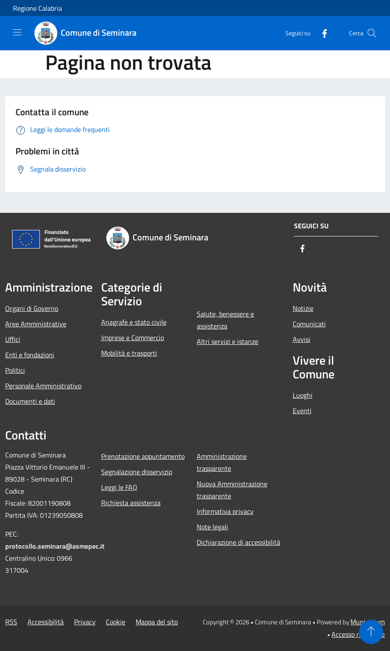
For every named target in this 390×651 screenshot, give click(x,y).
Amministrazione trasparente (222, 462)
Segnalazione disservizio (136, 472)
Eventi (302, 410)
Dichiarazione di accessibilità (238, 542)
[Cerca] (372, 33)
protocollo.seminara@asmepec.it (55, 546)
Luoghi (303, 395)
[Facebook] (321, 33)
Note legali (212, 527)
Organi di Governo (31, 308)
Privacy (85, 622)
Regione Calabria (37, 8)
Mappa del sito (157, 622)
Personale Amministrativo (43, 386)
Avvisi (301, 339)
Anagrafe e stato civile (134, 322)
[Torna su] (371, 632)
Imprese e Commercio (132, 337)
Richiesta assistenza (131, 502)
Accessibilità (46, 622)
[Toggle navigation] (17, 32)
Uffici (12, 339)
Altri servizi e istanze (227, 341)
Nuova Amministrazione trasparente (232, 490)
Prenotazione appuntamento (143, 456)
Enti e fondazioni (29, 355)
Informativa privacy (225, 511)
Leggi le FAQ (119, 487)
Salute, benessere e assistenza (225, 320)
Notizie (303, 308)
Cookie (115, 622)
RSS (11, 622)
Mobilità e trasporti (129, 353)
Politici (15, 370)
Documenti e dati (30, 401)
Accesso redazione (358, 634)
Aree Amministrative (35, 324)
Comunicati (309, 324)
